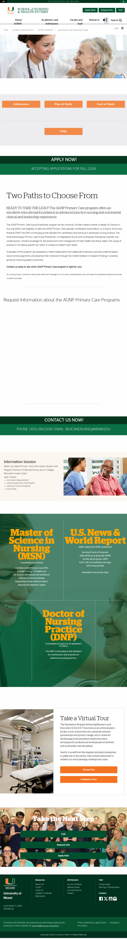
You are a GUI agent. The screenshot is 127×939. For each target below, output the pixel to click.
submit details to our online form (45, 927)
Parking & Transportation (109, 888)
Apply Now (90, 10)
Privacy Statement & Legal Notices (92, 924)
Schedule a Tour (89, 779)
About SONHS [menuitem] (18, 21)
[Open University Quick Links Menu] (123, 1)
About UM (39, 886)
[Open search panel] (116, 20)
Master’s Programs (46, 30)
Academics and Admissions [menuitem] (49, 21)
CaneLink (39, 891)
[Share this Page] (122, 28)
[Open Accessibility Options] (3, 1)
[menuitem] (106, 20)
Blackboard (40, 897)
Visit (120, 10)
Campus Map (104, 886)
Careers (70, 894)
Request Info (107, 10)
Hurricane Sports (74, 891)
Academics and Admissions (23, 30)
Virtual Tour (89, 770)
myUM (38, 888)
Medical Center (73, 888)
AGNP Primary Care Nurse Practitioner (73, 30)
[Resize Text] (116, 28)
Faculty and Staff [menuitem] (76, 21)
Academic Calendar (43, 894)
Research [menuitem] (94, 20)
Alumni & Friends (74, 886)
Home (6, 30)
